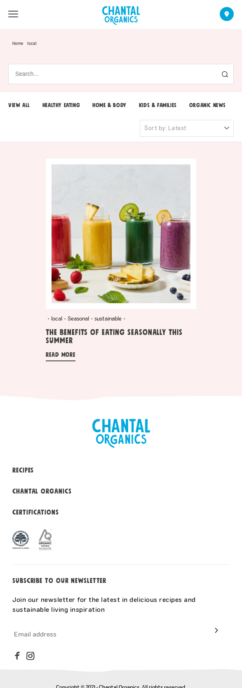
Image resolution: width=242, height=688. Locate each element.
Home (17, 43)
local (56, 318)
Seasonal (78, 318)
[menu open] (13, 14)
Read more (60, 355)
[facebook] (17, 656)
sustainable (108, 318)
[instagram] (30, 656)
